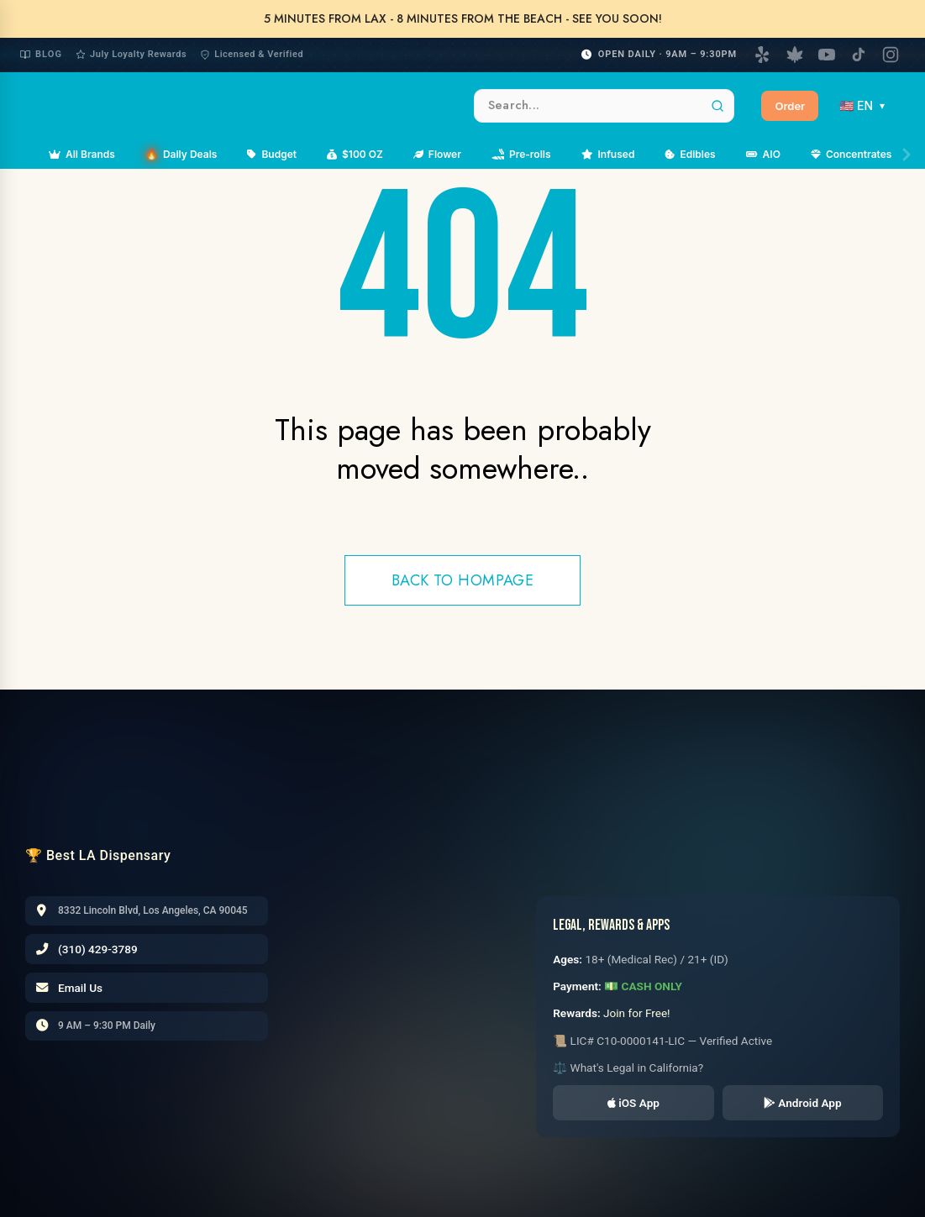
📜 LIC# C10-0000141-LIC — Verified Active (662, 1040)
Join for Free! (636, 1013)
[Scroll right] (906, 154)
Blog (41, 54)
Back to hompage (463, 580)
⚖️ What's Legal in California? (628, 1067)
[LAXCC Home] (237, 105)
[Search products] (604, 105)
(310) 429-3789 (98, 949)
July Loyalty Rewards (131, 54)
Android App (803, 1102)
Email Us (80, 987)
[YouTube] (826, 54)
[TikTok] (858, 54)
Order (790, 106)
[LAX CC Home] (137, 782)
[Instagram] (890, 54)
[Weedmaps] (794, 54)
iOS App (633, 1102)
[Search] (717, 106)
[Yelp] (763, 54)
